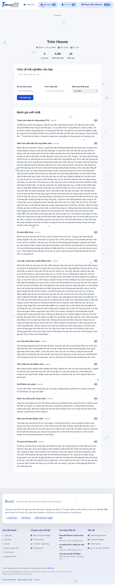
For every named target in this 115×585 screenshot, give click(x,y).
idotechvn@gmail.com (97, 537)
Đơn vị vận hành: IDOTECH (99, 549)
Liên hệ (6, 545)
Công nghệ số (37, 549)
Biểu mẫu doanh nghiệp (40, 537)
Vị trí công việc (51, 88)
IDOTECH (51, 569)
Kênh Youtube (94, 545)
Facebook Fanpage (96, 541)
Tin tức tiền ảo (8, 553)
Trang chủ (7, 537)
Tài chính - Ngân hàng (40, 545)
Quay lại (57, 15)
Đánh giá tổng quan (80, 88)
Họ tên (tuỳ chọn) (24, 88)
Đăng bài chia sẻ (9, 558)
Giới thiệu (6, 541)
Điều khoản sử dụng (25, 581)
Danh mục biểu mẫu (10, 549)
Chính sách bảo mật (9, 581)
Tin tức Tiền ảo (37, 541)
